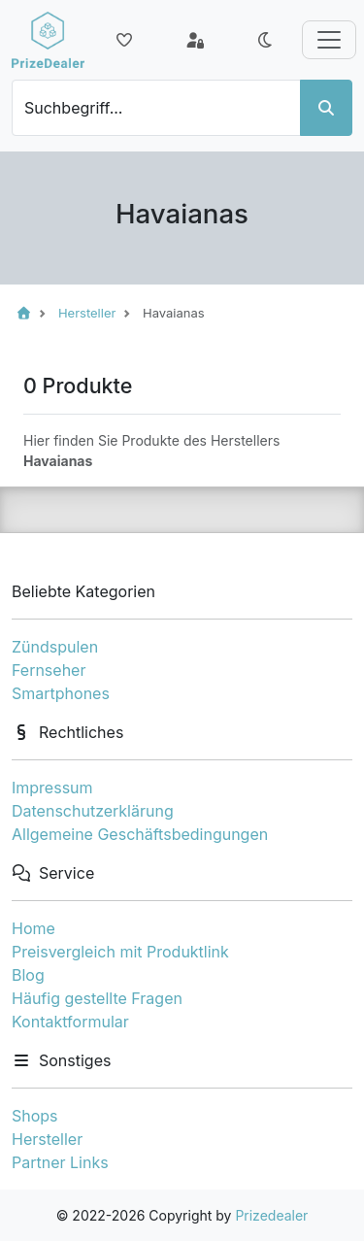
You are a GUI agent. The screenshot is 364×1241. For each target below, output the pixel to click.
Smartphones (61, 693)
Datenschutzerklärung (93, 811)
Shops (35, 1115)
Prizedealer (271, 1215)
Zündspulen (55, 646)
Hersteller (47, 1139)
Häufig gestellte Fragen (97, 998)
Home (33, 928)
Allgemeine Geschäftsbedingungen (140, 834)
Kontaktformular (70, 1021)
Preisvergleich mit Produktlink (120, 951)
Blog (28, 975)
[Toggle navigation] (329, 39)
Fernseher (48, 670)
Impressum (52, 787)
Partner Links (60, 1162)
